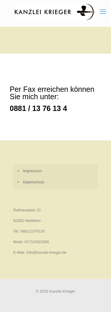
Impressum (32, 171)
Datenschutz (33, 182)
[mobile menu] (103, 12)
